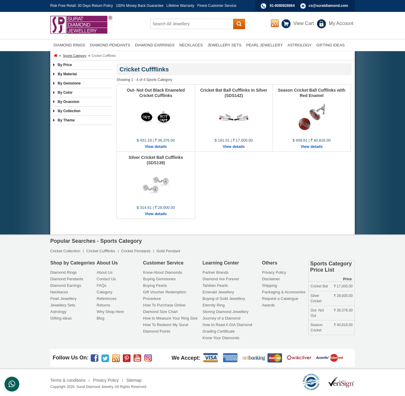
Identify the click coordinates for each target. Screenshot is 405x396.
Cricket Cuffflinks (100, 251)
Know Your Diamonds (220, 338)
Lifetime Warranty (180, 6)
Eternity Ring (213, 305)
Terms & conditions (67, 380)
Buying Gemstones (159, 279)
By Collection (69, 111)
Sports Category (74, 55)
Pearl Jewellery (63, 298)
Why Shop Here (110, 311)
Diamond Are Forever (220, 279)
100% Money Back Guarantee (140, 6)
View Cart (303, 23)
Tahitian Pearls (215, 285)
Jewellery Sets (62, 305)
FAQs (101, 285)
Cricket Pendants (135, 251)
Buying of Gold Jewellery (223, 298)
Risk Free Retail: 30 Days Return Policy (81, 6)
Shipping (269, 285)
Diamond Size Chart (160, 311)
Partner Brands (215, 272)
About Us (104, 272)
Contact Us (106, 279)
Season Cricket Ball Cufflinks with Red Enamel (311, 93)
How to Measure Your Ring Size (170, 318)
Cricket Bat (319, 286)
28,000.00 (343, 296)
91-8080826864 (282, 6)
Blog (100, 318)
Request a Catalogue (280, 298)
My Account (341, 23)
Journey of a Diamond (221, 318)
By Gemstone (69, 83)
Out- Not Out (317, 313)
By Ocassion (68, 102)
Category (104, 292)
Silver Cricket (315, 298)
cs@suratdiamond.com (328, 6)
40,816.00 (343, 325)
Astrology (58, 311)
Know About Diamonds (162, 272)
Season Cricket (316, 327)
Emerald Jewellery (218, 292)
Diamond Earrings (65, 285)
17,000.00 (343, 286)
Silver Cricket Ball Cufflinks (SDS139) (156, 160)
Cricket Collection (65, 251)
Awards (268, 305)
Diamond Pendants (66, 279)
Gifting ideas (61, 318)
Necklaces (59, 292)
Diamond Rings (63, 272)
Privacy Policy (274, 272)
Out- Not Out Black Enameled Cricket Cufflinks (156, 93)
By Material (67, 74)
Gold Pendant (168, 251)
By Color (65, 92)
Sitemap (134, 380)
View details (156, 146)
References (106, 298)
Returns (103, 305)
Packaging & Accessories (283, 292)
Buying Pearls (155, 285)
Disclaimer (271, 279)
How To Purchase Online (164, 305)
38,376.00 (343, 310)
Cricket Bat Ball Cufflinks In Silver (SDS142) (233, 93)
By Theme (66, 120)
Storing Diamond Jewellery (225, 311)
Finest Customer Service (216, 6)
